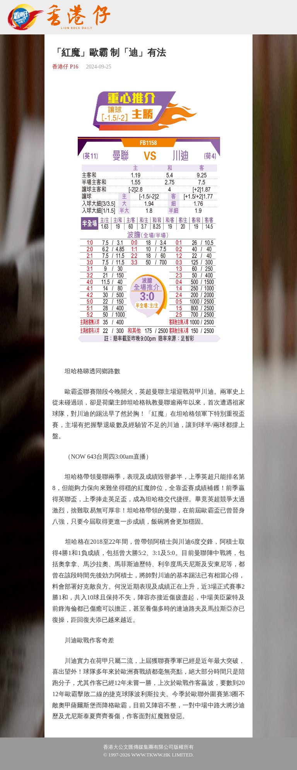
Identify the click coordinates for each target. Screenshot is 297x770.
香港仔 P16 (65, 67)
